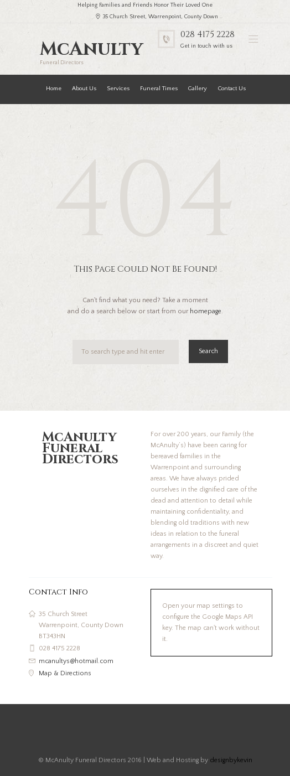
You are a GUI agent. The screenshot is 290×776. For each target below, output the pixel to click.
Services (118, 88)
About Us (84, 88)
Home (53, 88)
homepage (205, 311)
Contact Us (232, 88)
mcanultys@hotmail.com (76, 661)
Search (208, 351)
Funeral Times (159, 88)
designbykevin (231, 760)
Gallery (197, 88)
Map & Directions (65, 673)
